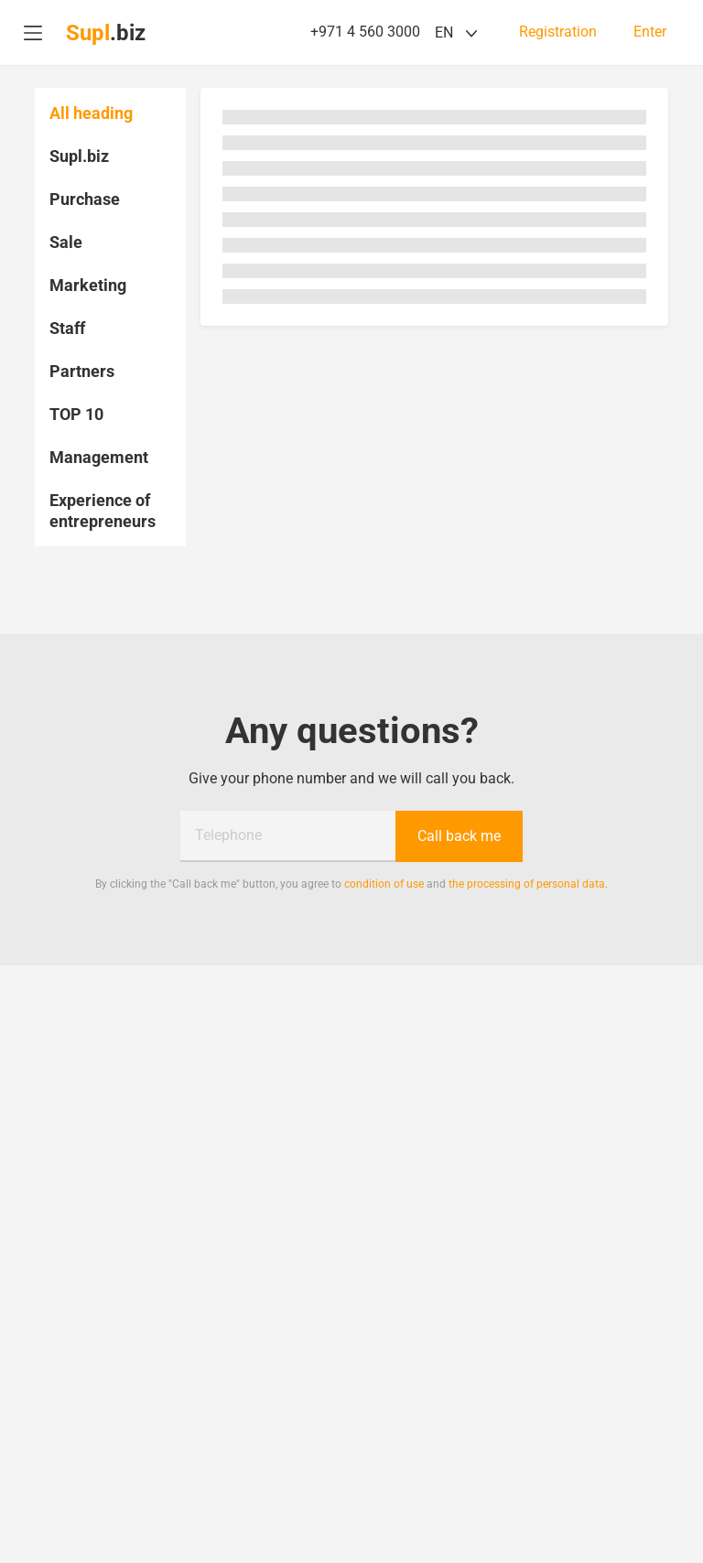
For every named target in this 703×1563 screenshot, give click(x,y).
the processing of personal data (527, 884)
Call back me (459, 836)
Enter (649, 32)
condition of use (384, 884)
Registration (558, 32)
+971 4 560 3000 (365, 31)
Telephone (228, 835)
